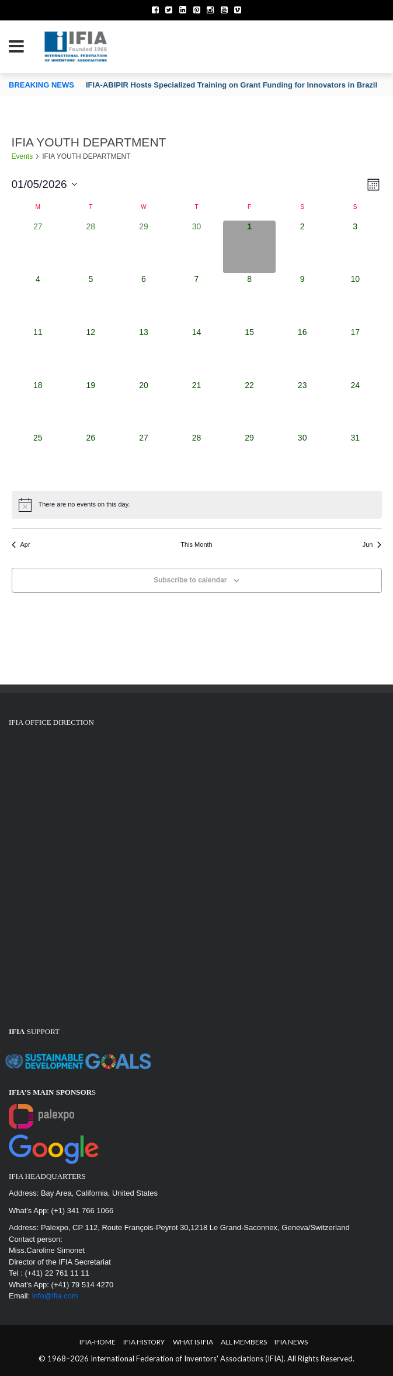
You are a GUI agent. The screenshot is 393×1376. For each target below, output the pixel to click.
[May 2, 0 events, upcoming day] (302, 247)
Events (22, 156)
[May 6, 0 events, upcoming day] (144, 299)
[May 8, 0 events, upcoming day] (249, 299)
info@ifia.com (55, 1295)
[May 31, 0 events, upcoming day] (355, 458)
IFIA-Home (97, 1341)
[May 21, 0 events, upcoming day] (196, 405)
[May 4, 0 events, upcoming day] (38, 299)
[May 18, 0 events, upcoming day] (38, 405)
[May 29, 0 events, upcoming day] (249, 458)
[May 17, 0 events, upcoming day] (355, 352)
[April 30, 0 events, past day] (196, 247)
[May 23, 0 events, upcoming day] (302, 405)
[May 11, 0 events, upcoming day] (38, 352)
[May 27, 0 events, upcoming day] (144, 458)
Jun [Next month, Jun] (372, 544)
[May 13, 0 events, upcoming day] (144, 352)
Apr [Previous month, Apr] (21, 544)
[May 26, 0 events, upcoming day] (90, 458)
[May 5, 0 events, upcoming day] (90, 299)
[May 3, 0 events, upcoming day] (355, 247)
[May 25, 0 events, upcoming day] (38, 458)
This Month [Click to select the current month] (196, 544)
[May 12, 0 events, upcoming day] (90, 352)
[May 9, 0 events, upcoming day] (302, 299)
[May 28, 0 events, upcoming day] (196, 458)
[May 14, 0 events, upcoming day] (196, 352)
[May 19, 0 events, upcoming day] (90, 405)
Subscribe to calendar (190, 580)
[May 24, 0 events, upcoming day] (355, 405)
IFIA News (291, 1341)
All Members (244, 1341)
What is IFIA (193, 1341)
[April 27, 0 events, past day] (38, 247)
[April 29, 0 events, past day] (144, 247)
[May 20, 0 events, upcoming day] (144, 405)
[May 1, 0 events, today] (249, 247)
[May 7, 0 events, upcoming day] (196, 299)
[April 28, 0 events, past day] (90, 247)
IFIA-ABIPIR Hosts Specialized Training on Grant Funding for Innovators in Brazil (231, 85)
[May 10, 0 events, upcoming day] (355, 299)
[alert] (197, 505)
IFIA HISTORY (144, 1341)
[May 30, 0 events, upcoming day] (302, 458)
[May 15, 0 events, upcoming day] (249, 352)
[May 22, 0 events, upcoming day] (249, 405)
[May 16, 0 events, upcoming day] (302, 352)
